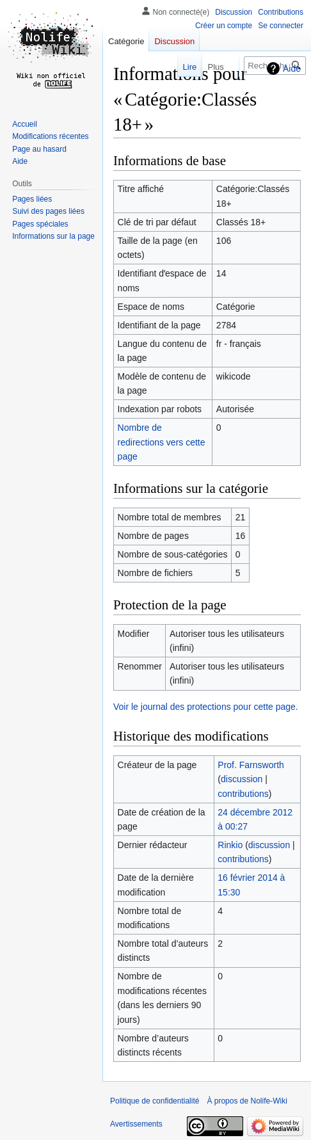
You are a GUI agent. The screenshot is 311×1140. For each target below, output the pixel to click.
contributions (243, 794)
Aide (292, 68)
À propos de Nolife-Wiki (247, 1100)
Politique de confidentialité (154, 1100)
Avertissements (136, 1124)
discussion (241, 779)
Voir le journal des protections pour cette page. (205, 707)
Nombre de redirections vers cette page (161, 442)
